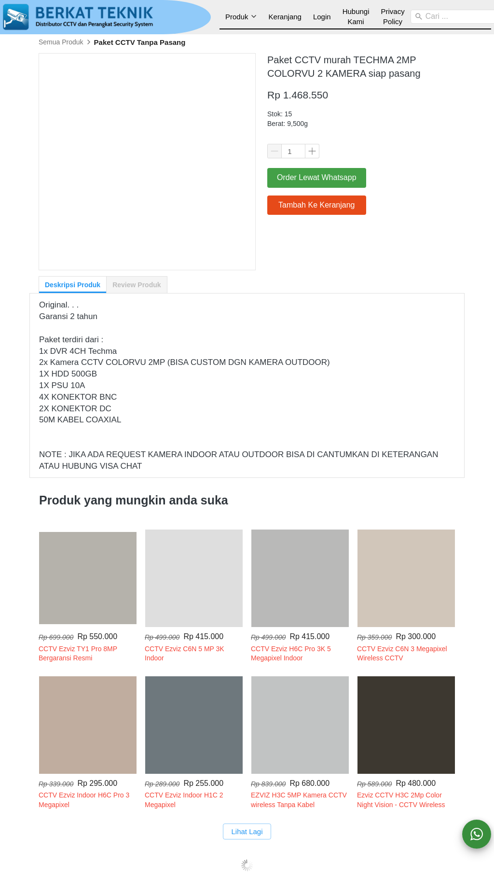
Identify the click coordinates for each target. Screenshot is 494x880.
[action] (476, 834)
